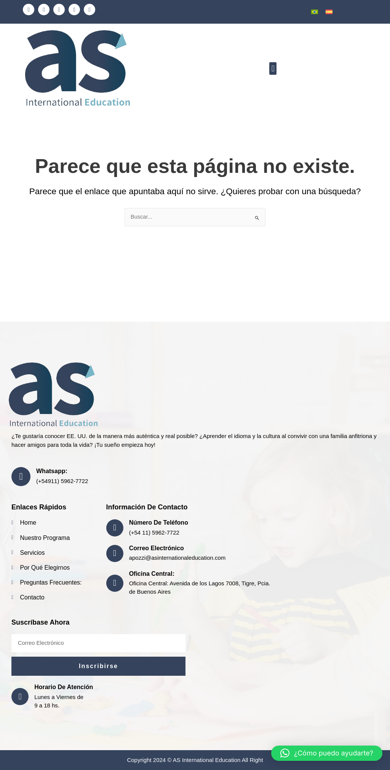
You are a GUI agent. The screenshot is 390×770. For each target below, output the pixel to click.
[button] (273, 69)
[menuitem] (314, 12)
